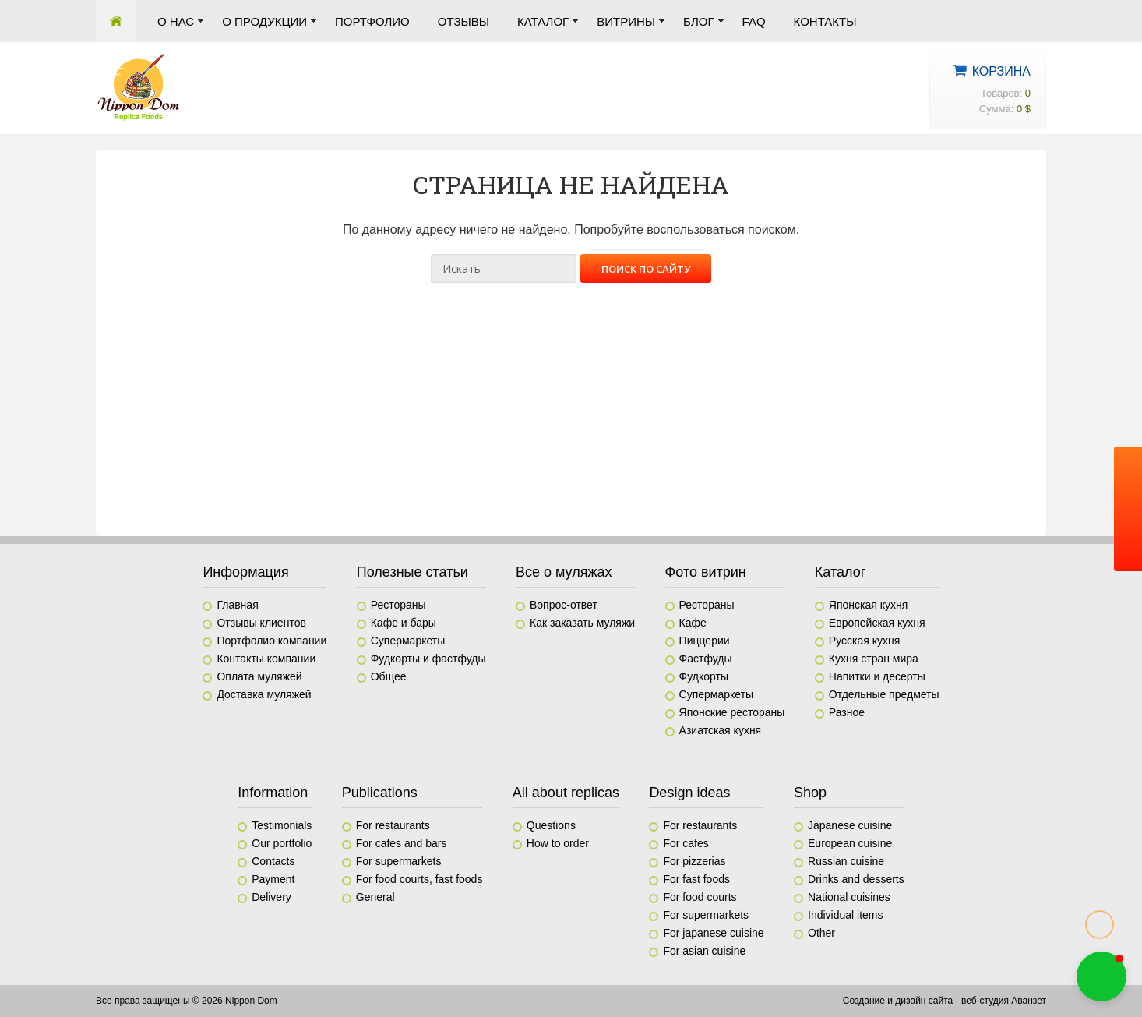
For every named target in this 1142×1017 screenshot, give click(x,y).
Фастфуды (705, 658)
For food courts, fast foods (419, 879)
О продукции (264, 21)
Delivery (271, 897)
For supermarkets (399, 861)
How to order (558, 843)
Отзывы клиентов (261, 622)
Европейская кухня (877, 622)
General (375, 897)
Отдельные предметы (884, 694)
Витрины (626, 21)
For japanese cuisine (713, 933)
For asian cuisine (704, 951)
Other (821, 933)
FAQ (754, 21)
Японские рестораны (732, 712)
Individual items (845, 915)
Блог (698, 21)
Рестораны (398, 605)
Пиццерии (704, 640)
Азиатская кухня (720, 730)
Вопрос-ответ (563, 605)
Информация (245, 572)
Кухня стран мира (873, 658)
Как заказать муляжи (582, 622)
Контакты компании (266, 658)
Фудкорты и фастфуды (428, 658)
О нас (175, 21)
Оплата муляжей (259, 676)
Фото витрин (705, 572)
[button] (1101, 976)
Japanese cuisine (850, 825)
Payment (273, 879)
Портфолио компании (271, 640)
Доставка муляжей (264, 694)
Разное (847, 712)
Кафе (693, 622)
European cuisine (850, 843)
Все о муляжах (564, 572)
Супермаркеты (408, 640)
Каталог (543, 21)
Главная (116, 21)
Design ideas (689, 792)
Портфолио (372, 21)
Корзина (1001, 71)
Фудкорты (703, 676)
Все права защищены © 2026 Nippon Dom (186, 1000)
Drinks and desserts (856, 879)
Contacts (273, 861)
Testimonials (282, 825)
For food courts (699, 897)
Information (273, 792)
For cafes (685, 843)
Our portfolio (282, 843)
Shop (810, 792)
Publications (380, 792)
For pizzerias (694, 861)
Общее (389, 676)
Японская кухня (868, 605)
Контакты (825, 21)
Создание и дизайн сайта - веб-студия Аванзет (944, 1000)
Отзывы (463, 21)
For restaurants (393, 825)
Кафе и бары (403, 622)
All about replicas (566, 792)
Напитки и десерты (877, 676)
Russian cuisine (846, 861)
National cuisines (849, 897)
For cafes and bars (401, 843)
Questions (551, 825)
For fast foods (696, 879)
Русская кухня (864, 640)
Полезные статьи (412, 572)
